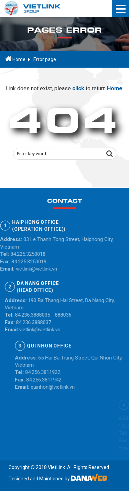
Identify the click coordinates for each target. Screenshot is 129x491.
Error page (44, 59)
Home (15, 59)
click (78, 90)
